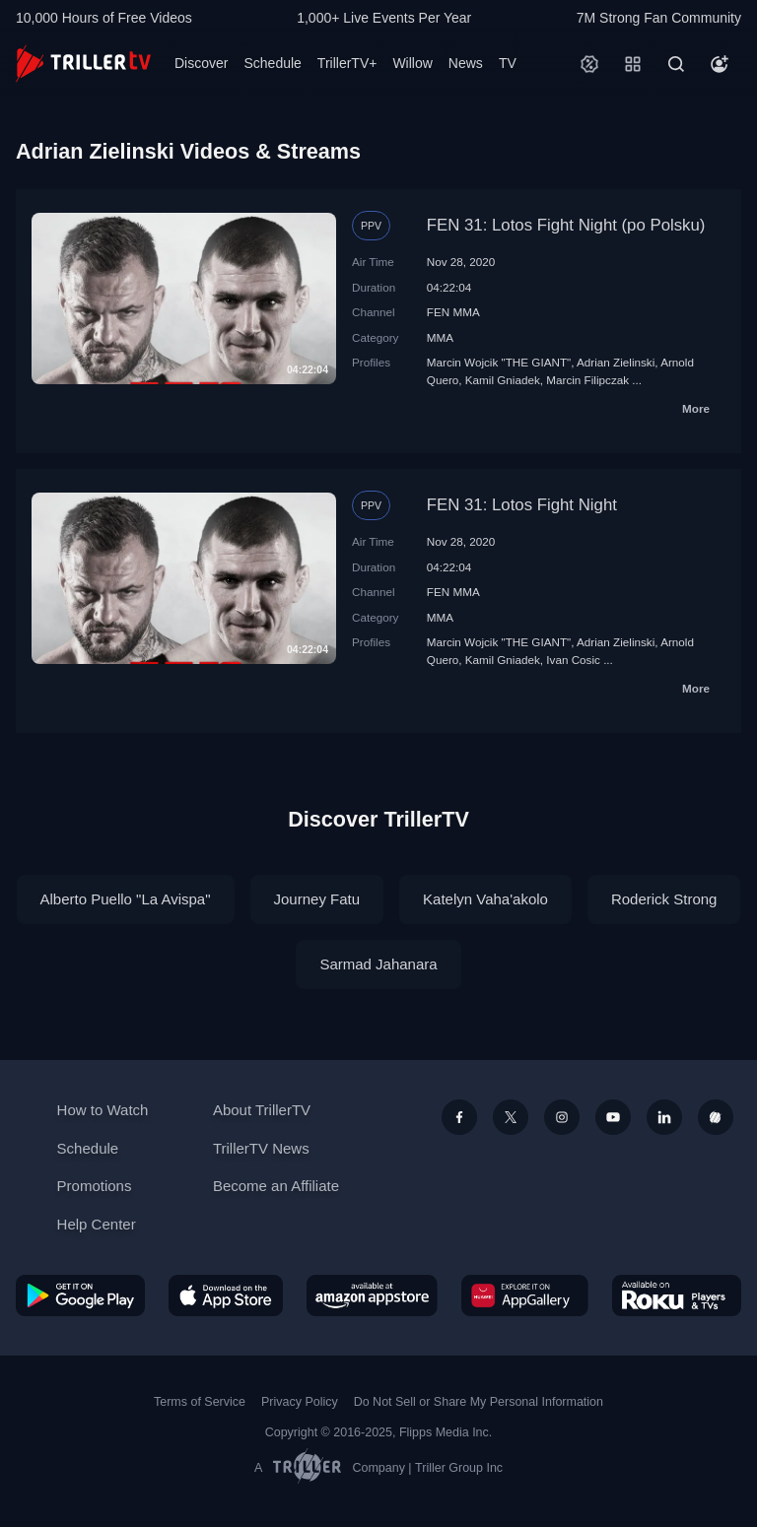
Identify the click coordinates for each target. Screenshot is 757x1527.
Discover (201, 63)
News (465, 63)
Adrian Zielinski (615, 362)
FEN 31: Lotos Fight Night (522, 505)
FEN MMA (453, 311)
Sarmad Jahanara (378, 964)
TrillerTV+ (347, 63)
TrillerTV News (261, 1148)
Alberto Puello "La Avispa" (125, 899)
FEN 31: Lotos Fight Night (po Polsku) (566, 225)
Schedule (272, 63)
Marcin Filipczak (587, 379)
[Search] (676, 64)
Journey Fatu (317, 899)
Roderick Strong (664, 899)
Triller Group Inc (459, 1468)
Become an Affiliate (276, 1185)
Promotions (94, 1185)
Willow (412, 63)
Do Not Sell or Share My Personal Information (478, 1402)
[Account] (719, 64)
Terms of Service (199, 1402)
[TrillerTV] (83, 63)
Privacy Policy (299, 1402)
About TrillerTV (261, 1109)
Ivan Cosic (573, 659)
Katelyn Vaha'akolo (485, 899)
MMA (440, 337)
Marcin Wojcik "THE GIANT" (499, 362)
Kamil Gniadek (502, 379)
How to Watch (103, 1109)
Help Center (96, 1224)
